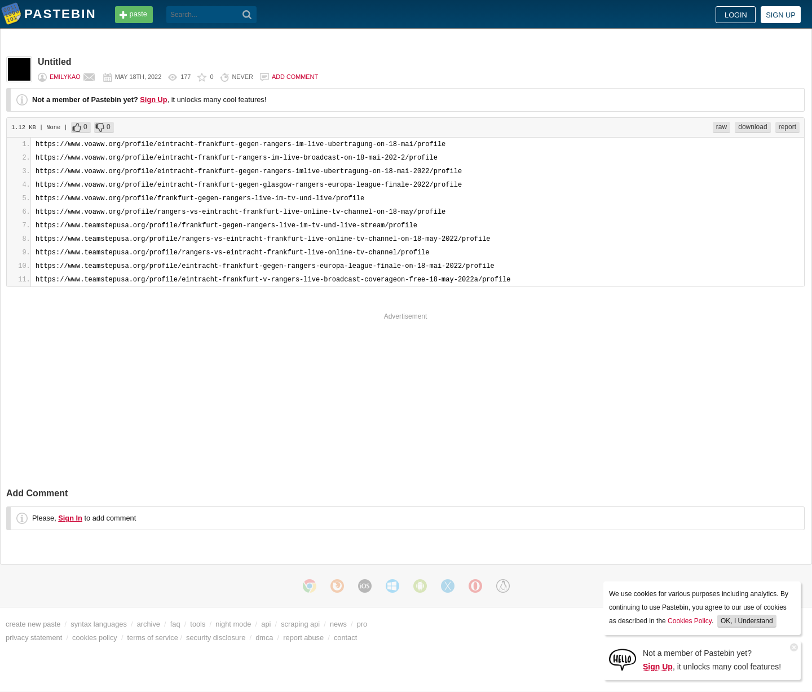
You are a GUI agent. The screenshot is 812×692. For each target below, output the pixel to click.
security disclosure (215, 637)
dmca (264, 637)
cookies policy (94, 637)
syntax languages (98, 624)
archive (148, 624)
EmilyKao (65, 76)
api (266, 624)
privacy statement (34, 637)
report (787, 127)
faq (175, 624)
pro (362, 624)
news (338, 624)
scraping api (300, 624)
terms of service (152, 637)
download (752, 127)
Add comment (295, 76)
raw (721, 127)
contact (345, 637)
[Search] (247, 14)
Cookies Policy (690, 621)
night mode (233, 624)
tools (197, 624)
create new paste (33, 624)
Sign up (781, 15)
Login (736, 15)
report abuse (303, 637)
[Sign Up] (622, 659)
